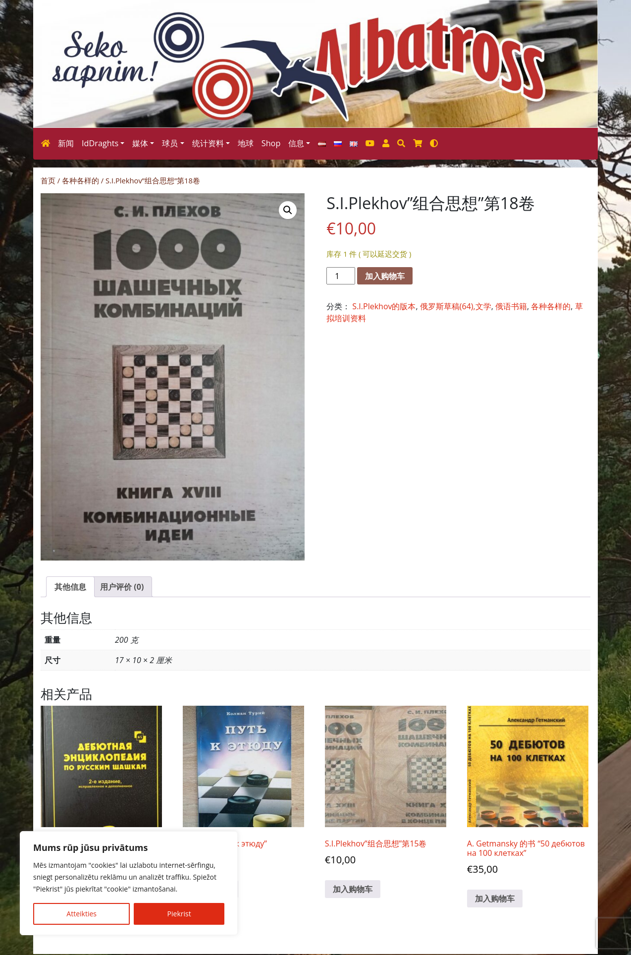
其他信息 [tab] (70, 586)
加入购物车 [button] (352, 889)
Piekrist (179, 913)
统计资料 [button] (208, 143)
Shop (271, 143)
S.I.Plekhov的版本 (384, 306)
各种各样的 (80, 180)
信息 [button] (296, 143)
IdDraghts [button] (100, 143)
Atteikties (81, 913)
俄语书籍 (511, 306)
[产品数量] (340, 276)
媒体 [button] (140, 143)
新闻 (66, 143)
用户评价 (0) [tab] (122, 586)
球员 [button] (170, 143)
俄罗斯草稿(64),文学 (455, 306)
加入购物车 (385, 276)
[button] (288, 210)
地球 (246, 143)
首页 (48, 180)
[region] (129, 883)
